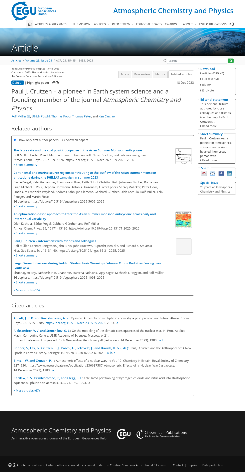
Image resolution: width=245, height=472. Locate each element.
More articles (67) (28, 391)
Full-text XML (210, 79)
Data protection (212, 465)
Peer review (142, 74)
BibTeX (206, 84)
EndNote (208, 90)
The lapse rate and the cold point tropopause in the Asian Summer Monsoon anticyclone (78, 150)
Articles (16, 60)
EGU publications (213, 24)
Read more (209, 126)
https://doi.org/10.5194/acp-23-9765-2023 (75, 323)
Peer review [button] (121, 24)
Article (124, 74)
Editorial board (149, 24)
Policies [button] (100, 24)
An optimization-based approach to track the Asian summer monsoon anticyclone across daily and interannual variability (85, 216)
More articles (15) (28, 290)
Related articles (181, 74)
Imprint (193, 465)
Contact (178, 465)
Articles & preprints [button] (51, 24)
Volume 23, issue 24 (38, 60)
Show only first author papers (36, 140)
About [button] (188, 24)
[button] (165, 60)
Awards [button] (171, 24)
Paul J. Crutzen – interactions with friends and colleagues (55, 241)
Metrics (160, 74)
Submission (81, 24)
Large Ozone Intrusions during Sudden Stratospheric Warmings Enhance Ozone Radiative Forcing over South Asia (87, 265)
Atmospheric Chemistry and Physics (173, 10)
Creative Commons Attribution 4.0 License (138, 465)
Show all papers (75, 140)
